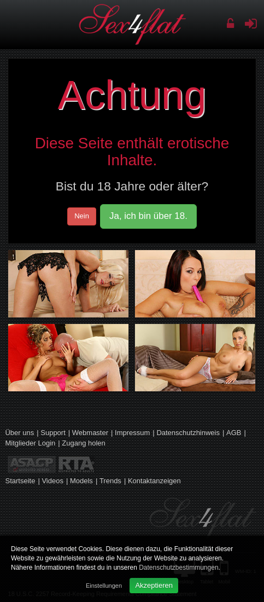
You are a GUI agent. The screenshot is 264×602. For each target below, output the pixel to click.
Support (53, 433)
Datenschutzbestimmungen (178, 567)
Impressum (132, 433)
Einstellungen (104, 585)
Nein (81, 216)
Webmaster (90, 433)
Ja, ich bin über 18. (148, 216)
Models (81, 481)
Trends (110, 481)
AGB (233, 433)
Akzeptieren (154, 585)
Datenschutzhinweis (188, 433)
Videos (52, 481)
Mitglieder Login (30, 443)
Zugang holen (83, 443)
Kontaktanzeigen (154, 481)
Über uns (19, 433)
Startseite (20, 481)
